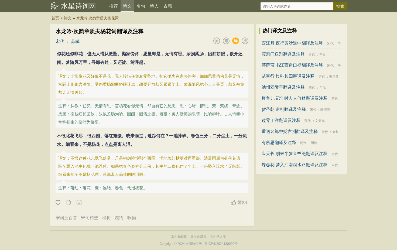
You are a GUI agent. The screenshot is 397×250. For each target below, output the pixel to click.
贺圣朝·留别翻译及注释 (284, 109)
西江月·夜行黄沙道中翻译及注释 (292, 43)
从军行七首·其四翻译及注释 (288, 76)
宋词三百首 (66, 217)
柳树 (106, 217)
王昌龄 (334, 76)
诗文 (127, 6)
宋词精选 (89, 217)
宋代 (60, 41)
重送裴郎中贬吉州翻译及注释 (290, 131)
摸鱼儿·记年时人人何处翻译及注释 (294, 98)
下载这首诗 (78, 203)
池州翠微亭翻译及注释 (283, 87)
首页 (55, 18)
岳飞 (322, 88)
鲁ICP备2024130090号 (221, 244)
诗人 (154, 6)
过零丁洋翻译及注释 (281, 120)
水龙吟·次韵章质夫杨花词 (97, 18)
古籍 (167, 6)
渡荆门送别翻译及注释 (283, 54)
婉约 (119, 217)
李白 (322, 54)
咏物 (131, 217)
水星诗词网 (78, 6)
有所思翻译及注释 (279, 142)
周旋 (314, 143)
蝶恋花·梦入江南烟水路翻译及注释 (294, 164)
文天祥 (320, 121)
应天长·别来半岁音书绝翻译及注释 (294, 153)
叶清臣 (325, 110)
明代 (303, 143)
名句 (140, 6)
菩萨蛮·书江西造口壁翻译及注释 (292, 65)
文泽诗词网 (194, 244)
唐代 (312, 54)
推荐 (113, 6)
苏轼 (75, 41)
